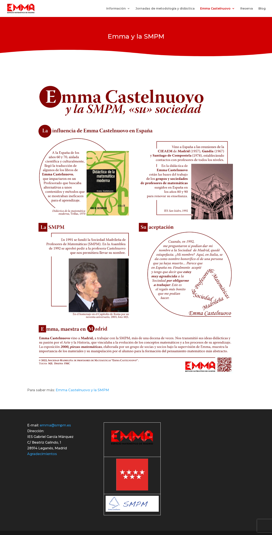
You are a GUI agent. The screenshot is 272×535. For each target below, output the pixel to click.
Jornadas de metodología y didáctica (165, 8)
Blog (262, 8)
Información (116, 8)
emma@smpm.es (55, 425)
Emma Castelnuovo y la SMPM (82, 390)
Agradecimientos (42, 454)
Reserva (246, 8)
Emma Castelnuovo (215, 8)
